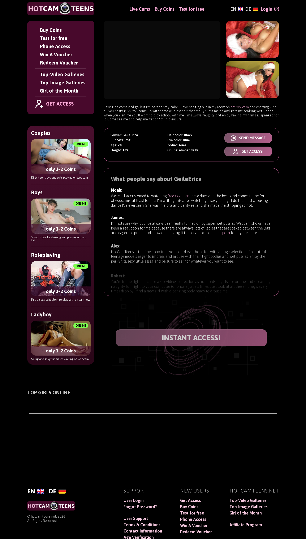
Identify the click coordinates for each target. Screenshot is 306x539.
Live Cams (139, 9)
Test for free (53, 38)
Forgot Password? (140, 507)
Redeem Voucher (59, 63)
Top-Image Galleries (62, 82)
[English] (236, 9)
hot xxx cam (239, 107)
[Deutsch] (251, 9)
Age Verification (139, 537)
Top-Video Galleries (62, 74)
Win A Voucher (56, 54)
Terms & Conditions (142, 525)
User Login (134, 500)
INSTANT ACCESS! (191, 338)
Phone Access (55, 46)
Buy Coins (51, 30)
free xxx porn (178, 196)
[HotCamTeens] (60, 8)
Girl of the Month (59, 91)
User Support (136, 518)
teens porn (221, 235)
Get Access (190, 500)
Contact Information (143, 531)
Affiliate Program (245, 525)
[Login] (270, 9)
